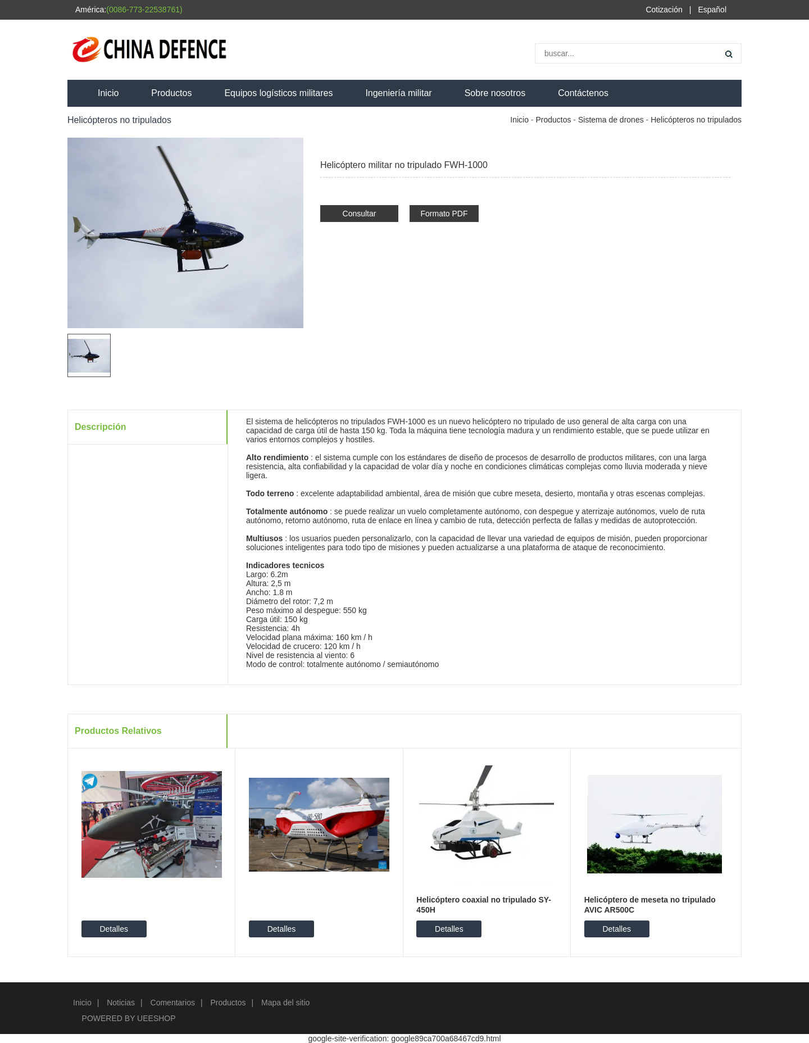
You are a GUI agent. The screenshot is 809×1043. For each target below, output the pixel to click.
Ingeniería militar (398, 93)
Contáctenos (583, 93)
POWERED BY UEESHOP (129, 1018)
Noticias (121, 1002)
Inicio (108, 93)
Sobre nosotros (495, 93)
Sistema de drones (611, 119)
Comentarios (173, 1002)
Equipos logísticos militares (278, 93)
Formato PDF (443, 213)
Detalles (113, 928)
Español (712, 9)
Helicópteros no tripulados (696, 119)
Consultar (359, 213)
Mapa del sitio (285, 1002)
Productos (171, 93)
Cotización (664, 9)
